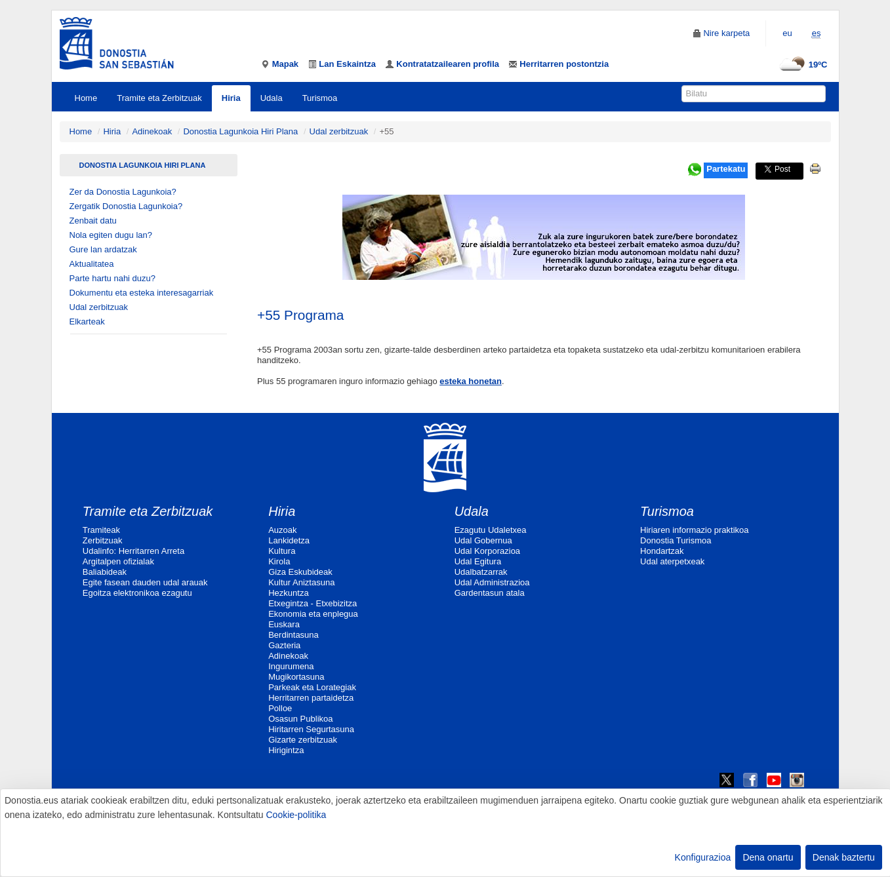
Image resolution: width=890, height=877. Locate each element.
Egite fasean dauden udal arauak (145, 582)
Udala (271, 98)
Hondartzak (661, 551)
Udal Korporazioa (487, 551)
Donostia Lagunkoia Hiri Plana (240, 131)
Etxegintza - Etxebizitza (312, 603)
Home (86, 98)
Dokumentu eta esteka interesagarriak (142, 293)
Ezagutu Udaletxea (491, 530)
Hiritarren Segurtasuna (311, 729)
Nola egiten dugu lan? (111, 235)
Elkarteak (87, 321)
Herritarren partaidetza (311, 698)
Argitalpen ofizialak (118, 561)
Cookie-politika (296, 814)
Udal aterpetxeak (672, 561)
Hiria (231, 98)
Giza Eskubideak (300, 572)
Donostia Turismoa (675, 540)
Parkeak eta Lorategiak (312, 687)
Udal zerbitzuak (339, 131)
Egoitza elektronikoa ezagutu (137, 593)
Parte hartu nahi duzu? (113, 278)
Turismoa (320, 98)
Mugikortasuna (296, 677)
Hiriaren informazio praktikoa (694, 530)
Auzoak (282, 530)
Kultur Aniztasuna (301, 582)
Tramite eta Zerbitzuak (159, 98)
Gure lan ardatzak (103, 249)
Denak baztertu (844, 857)
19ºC (802, 64)
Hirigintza (286, 750)
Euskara (284, 624)
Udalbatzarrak (481, 572)
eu (787, 33)
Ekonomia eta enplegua (313, 614)
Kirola (279, 561)
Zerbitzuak (103, 540)
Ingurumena (291, 666)
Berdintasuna (293, 635)
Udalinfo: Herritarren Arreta (133, 551)
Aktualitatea (92, 264)
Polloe (280, 708)
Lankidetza (289, 540)
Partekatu (725, 169)
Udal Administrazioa (492, 582)
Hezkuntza (288, 593)
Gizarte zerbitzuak (302, 740)
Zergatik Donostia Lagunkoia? (126, 206)
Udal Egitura (478, 561)
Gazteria (284, 645)
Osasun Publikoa (300, 719)
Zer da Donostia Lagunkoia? (123, 192)
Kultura (281, 551)
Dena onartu (767, 857)
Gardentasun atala (490, 593)
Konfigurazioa (703, 857)
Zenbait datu (93, 220)
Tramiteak (101, 530)
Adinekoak (152, 131)
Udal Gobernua (483, 540)
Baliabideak (105, 572)
